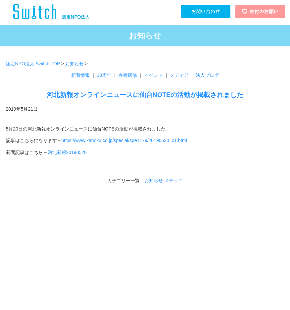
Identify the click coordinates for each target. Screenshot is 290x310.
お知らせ (74, 63)
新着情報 (80, 75)
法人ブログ (207, 75)
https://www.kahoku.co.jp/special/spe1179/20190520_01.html (124, 140)
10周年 (104, 75)
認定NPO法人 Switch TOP (33, 63)
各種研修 (128, 75)
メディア (179, 75)
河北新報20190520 (67, 152)
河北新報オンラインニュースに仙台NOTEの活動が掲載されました (145, 94)
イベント (153, 75)
